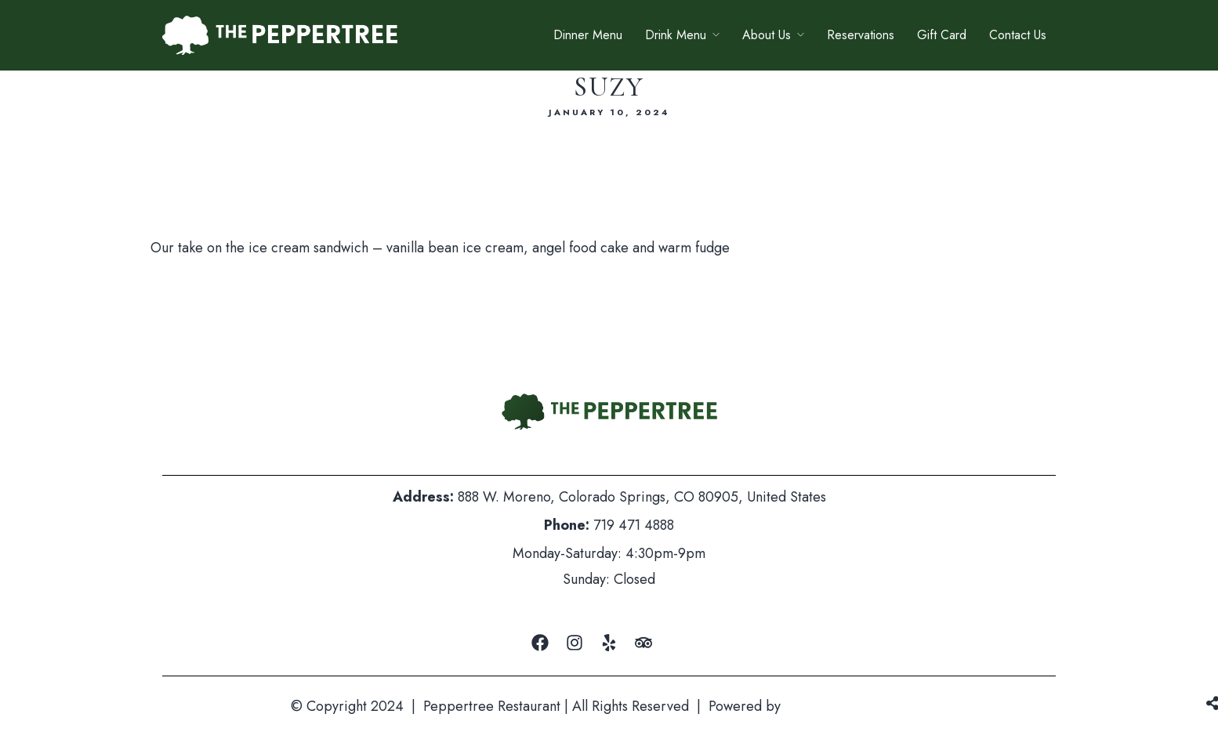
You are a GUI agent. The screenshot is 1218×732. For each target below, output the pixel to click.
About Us (766, 35)
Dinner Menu (587, 35)
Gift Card (941, 35)
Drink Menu (675, 35)
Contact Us (1017, 35)
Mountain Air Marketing (856, 706)
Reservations (860, 35)
